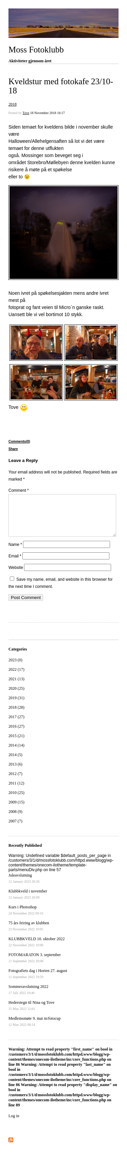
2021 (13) (16, 687)
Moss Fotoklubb (36, 49)
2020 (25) (16, 696)
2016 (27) (16, 734)
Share (13, 449)
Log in (13, 1124)
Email (14, 564)
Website (15, 575)
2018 (12, 104)
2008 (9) (15, 819)
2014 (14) (16, 753)
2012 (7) (15, 781)
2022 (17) (16, 677)
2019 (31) (16, 706)
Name (15, 552)
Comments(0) (19, 441)
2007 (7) (15, 829)
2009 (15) (16, 810)
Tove (26, 113)
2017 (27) (16, 725)
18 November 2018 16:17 (47, 113)
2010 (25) (16, 800)
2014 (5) (15, 762)
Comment (18, 490)
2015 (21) (16, 744)
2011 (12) (16, 791)
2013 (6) (15, 772)
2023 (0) (15, 668)
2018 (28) (16, 715)
